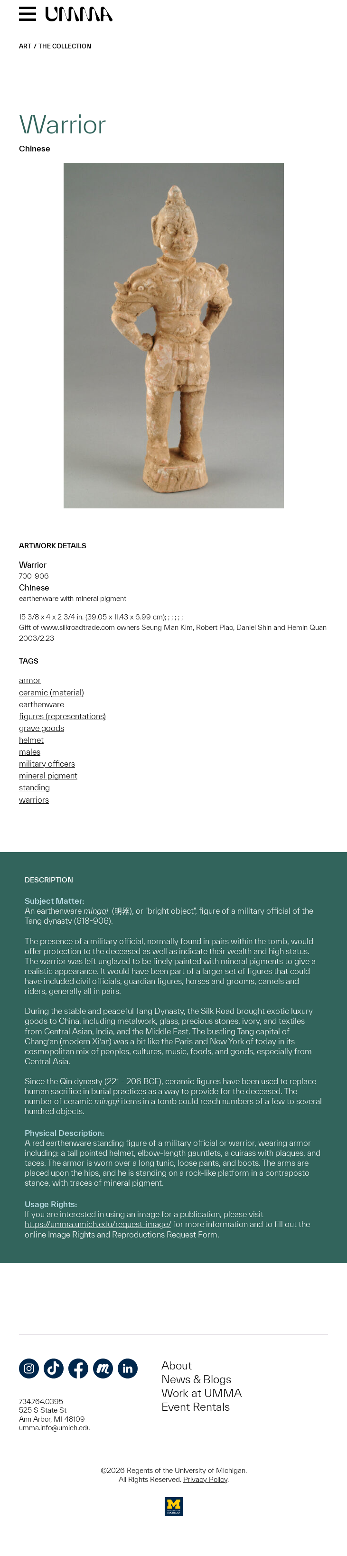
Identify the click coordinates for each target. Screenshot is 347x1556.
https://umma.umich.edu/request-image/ (98, 1223)
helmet (31, 739)
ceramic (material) (51, 692)
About (176, 1365)
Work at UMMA (201, 1393)
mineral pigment (48, 775)
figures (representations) (62, 716)
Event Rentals (195, 1406)
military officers (47, 763)
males (29, 751)
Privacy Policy (205, 1479)
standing (34, 787)
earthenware (41, 704)
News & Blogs (196, 1379)
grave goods (41, 727)
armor (30, 679)
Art (25, 46)
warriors (34, 799)
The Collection (64, 46)
